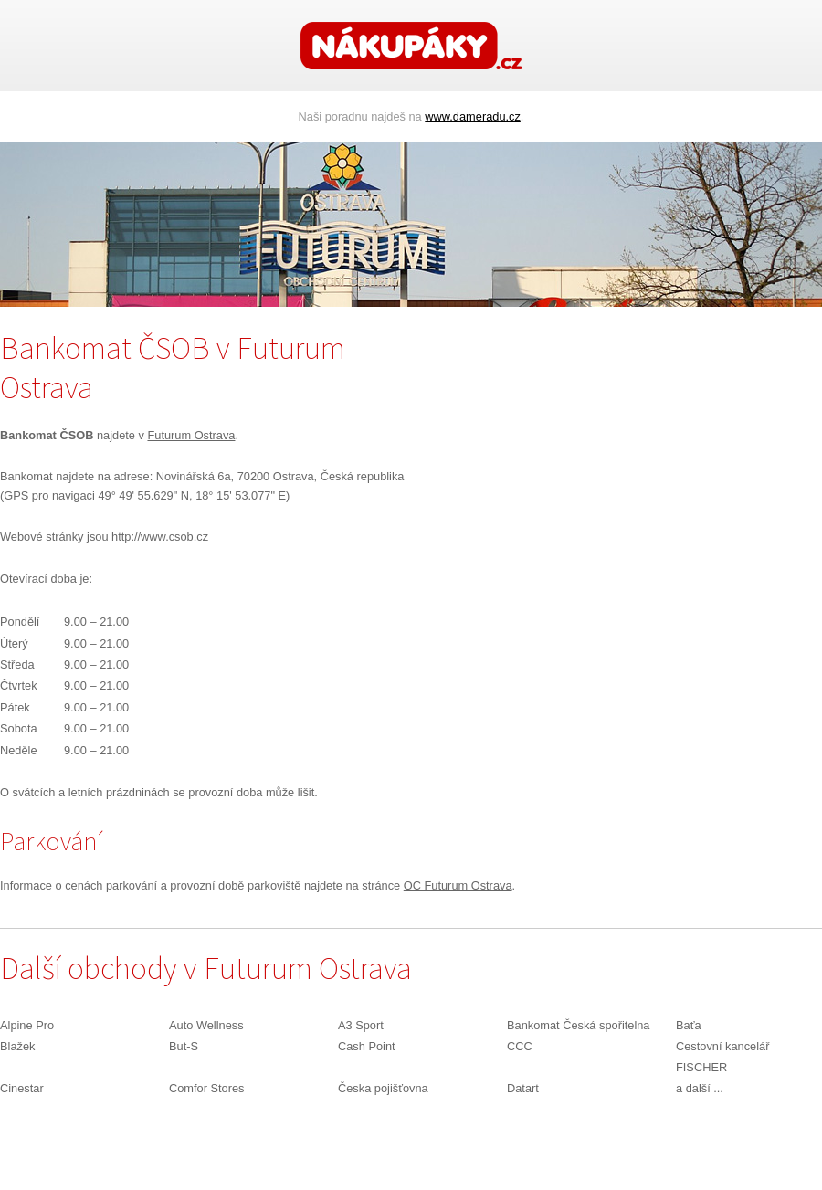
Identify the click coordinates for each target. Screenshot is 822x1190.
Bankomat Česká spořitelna (578, 1025)
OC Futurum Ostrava (458, 885)
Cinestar (22, 1088)
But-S (183, 1046)
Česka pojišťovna (383, 1088)
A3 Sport (361, 1025)
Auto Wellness (206, 1025)
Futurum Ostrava (191, 435)
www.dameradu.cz (473, 116)
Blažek (17, 1046)
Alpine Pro (27, 1025)
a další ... (699, 1088)
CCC (519, 1046)
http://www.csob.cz (159, 536)
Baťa (688, 1025)
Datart (523, 1088)
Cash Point (366, 1046)
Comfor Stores (207, 1088)
